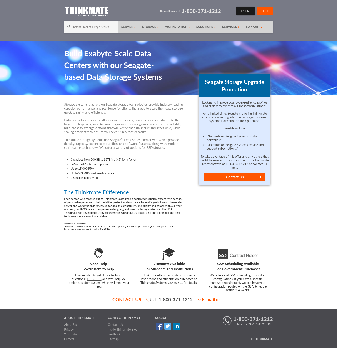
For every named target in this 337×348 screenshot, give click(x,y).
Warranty (70, 334)
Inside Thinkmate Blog (122, 329)
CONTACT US (126, 299)
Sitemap (113, 339)
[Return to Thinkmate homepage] (86, 12)
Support (254, 26)
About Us (70, 324)
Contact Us (235, 177)
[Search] (91, 27)
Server (128, 26)
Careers (69, 339)
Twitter (168, 326)
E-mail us (209, 299)
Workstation (177, 26)
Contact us (94, 279)
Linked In (176, 326)
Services (230, 26)
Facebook (159, 326)
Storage (150, 26)
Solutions (206, 26)
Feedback (114, 334)
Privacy (69, 329)
